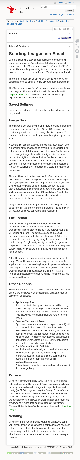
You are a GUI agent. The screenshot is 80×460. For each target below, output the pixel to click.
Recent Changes (57, 14)
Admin (60, 3)
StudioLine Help (27, 21)
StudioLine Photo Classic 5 (47, 21)
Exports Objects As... (20, 94)
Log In (71, 3)
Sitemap (70, 14)
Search (69, 10)
